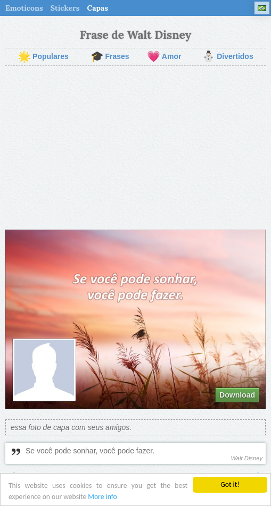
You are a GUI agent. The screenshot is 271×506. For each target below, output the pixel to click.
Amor (164, 57)
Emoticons (24, 8)
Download (237, 395)
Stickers (65, 8)
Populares (43, 57)
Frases (110, 57)
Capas (98, 8)
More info (102, 497)
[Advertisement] (135, 147)
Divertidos (227, 57)
